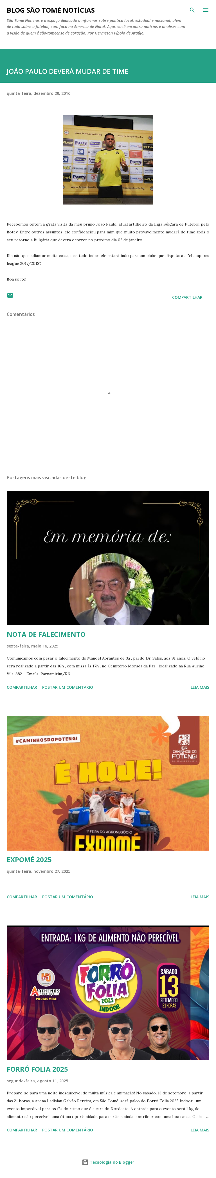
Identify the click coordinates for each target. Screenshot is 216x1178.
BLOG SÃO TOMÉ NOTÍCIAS (51, 10)
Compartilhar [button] (187, 297)
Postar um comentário (67, 687)
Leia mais (200, 687)
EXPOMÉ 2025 (29, 859)
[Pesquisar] (192, 10)
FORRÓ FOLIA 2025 (37, 1069)
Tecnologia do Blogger (108, 1162)
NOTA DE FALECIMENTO (46, 634)
